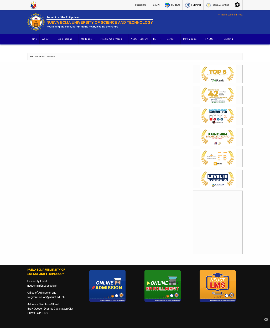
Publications (140, 5)
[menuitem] (33, 5)
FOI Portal (193, 5)
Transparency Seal (217, 5)
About (46, 39)
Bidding (228, 39)
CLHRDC (172, 5)
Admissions (65, 39)
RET (155, 39)
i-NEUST (210, 39)
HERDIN (155, 5)
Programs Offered (111, 39)
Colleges (86, 39)
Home (33, 39)
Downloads (190, 39)
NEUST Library (139, 39)
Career (170, 39)
